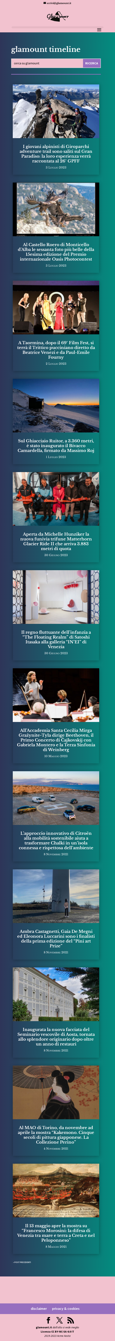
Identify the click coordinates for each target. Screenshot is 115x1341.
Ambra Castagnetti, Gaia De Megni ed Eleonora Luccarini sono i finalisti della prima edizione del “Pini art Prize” (56, 938)
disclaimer (39, 1308)
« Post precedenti (22, 1262)
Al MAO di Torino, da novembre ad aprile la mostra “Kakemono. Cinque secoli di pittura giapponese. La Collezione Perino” (56, 1135)
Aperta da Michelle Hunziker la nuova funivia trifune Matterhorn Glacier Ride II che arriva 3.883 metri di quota (56, 541)
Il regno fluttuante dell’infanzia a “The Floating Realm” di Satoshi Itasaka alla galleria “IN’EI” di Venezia (56, 639)
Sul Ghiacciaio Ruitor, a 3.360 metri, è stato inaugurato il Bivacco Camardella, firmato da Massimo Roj (56, 445)
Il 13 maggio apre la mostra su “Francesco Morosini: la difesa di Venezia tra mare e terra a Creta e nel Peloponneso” (56, 1233)
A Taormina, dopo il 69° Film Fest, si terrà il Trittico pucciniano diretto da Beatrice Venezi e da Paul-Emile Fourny (56, 350)
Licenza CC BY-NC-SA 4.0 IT (57, 1331)
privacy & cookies (66, 1308)
